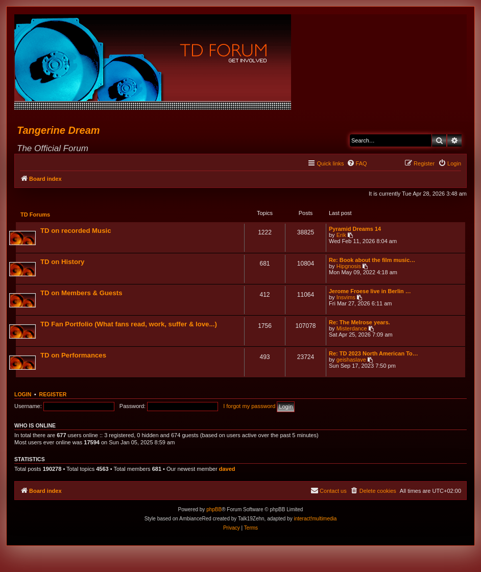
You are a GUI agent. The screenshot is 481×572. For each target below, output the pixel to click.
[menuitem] (357, 163)
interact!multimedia (315, 519)
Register (53, 395)
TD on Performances (74, 356)
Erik (341, 235)
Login (22, 395)
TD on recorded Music (76, 231)
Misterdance (351, 329)
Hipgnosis (348, 267)
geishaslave (351, 360)
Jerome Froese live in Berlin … (369, 292)
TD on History (63, 262)
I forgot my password (249, 407)
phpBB (214, 510)
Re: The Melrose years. (359, 323)
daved (227, 470)
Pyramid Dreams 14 (354, 229)
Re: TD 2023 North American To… (373, 354)
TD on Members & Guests (82, 293)
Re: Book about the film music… (371, 260)
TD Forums (36, 215)
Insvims (345, 298)
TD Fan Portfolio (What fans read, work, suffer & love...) (129, 324)
